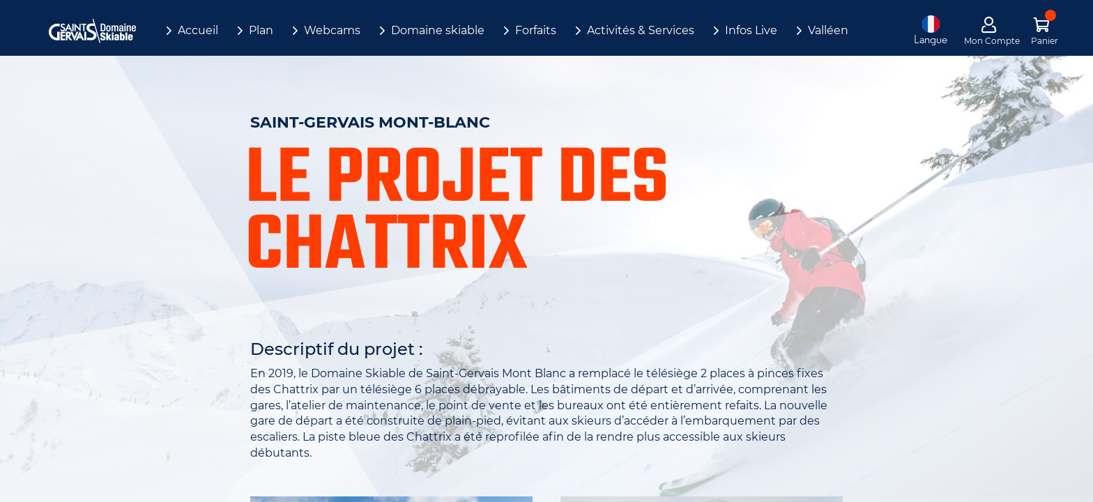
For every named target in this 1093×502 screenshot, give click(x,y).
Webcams (332, 30)
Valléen (828, 30)
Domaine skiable (437, 30)
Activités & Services (640, 30)
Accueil (198, 30)
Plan (261, 30)
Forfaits (535, 30)
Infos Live (751, 30)
